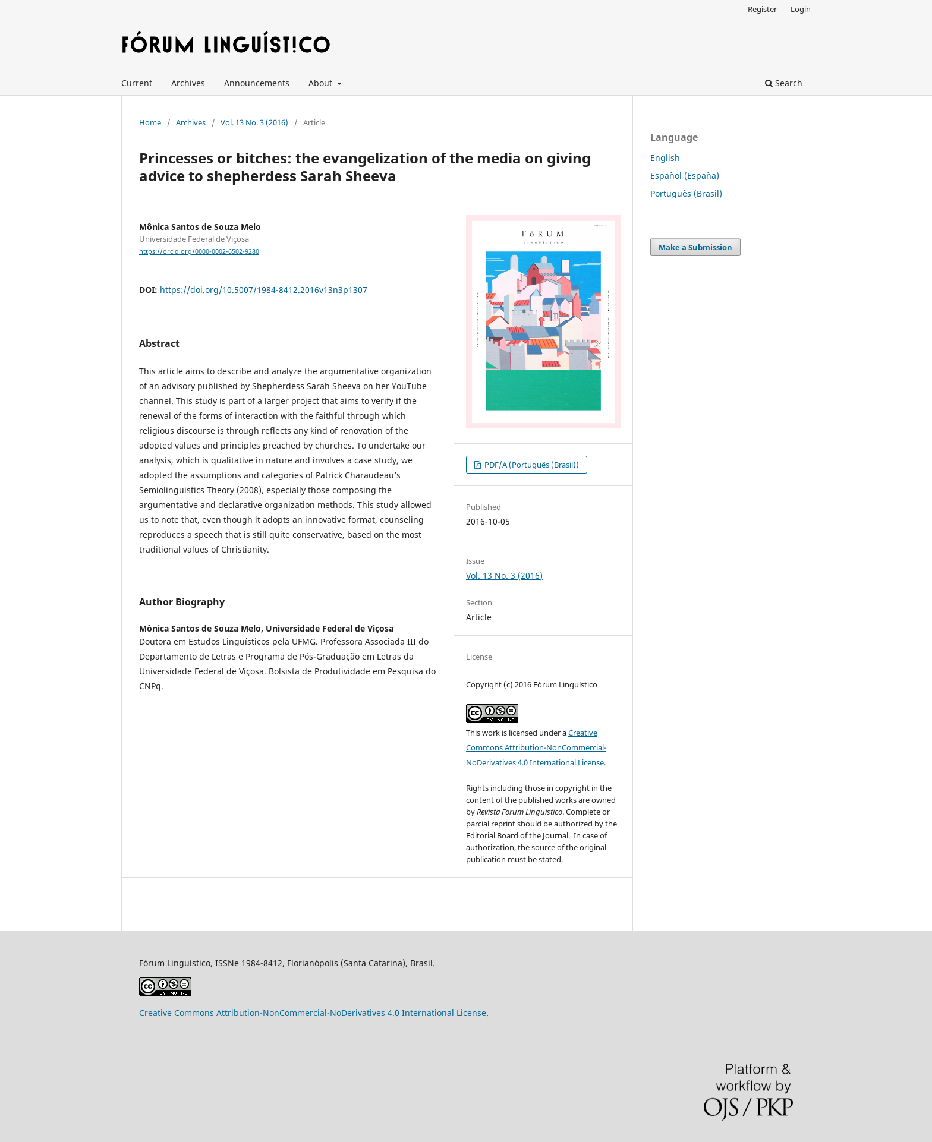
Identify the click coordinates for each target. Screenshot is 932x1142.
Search (783, 83)
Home (150, 122)
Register (762, 9)
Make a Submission (695, 247)
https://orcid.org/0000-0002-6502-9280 (199, 251)
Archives (188, 83)
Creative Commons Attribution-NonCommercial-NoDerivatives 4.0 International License (536, 747)
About (321, 83)
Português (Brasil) (686, 193)
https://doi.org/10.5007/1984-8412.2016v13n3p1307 (263, 289)
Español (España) (684, 175)
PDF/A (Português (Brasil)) (531, 464)
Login (801, 9)
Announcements (256, 83)
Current (136, 83)
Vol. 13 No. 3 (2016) (254, 122)
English (665, 157)
